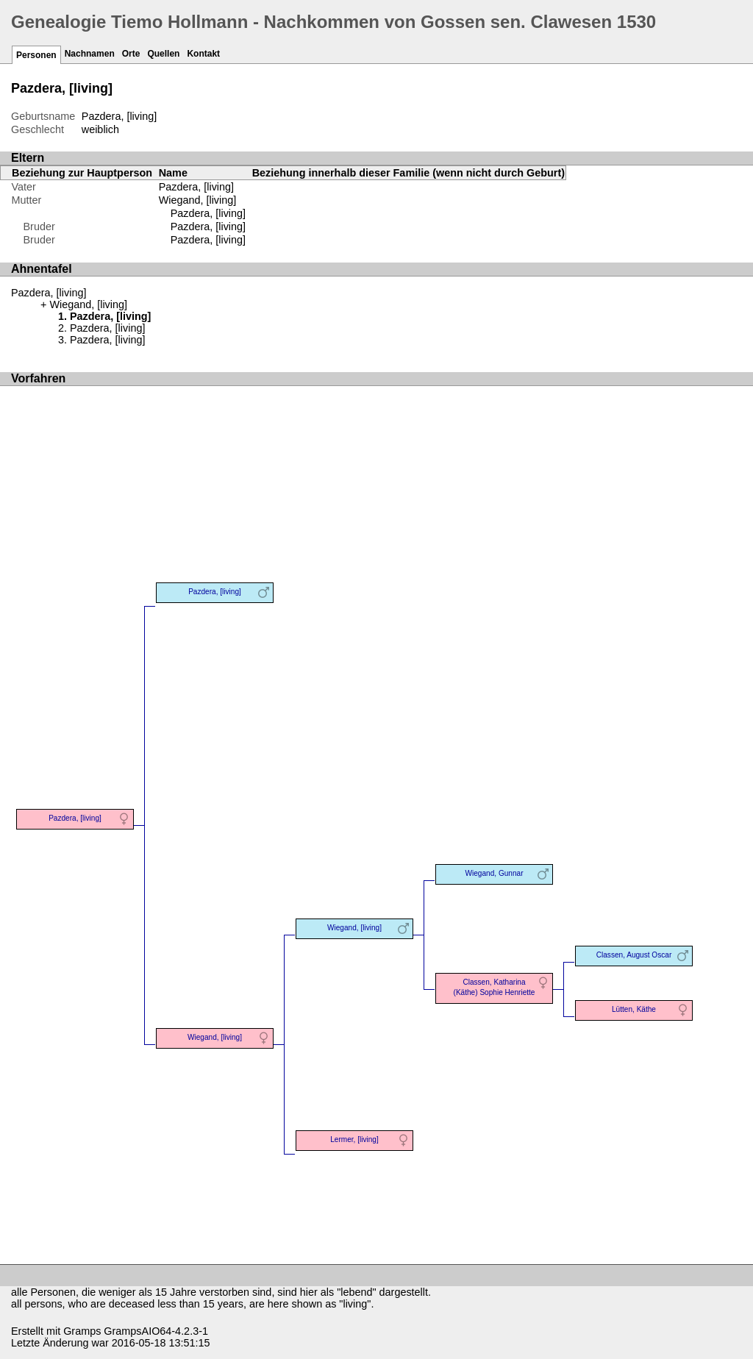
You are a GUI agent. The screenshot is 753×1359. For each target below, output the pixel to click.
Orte (131, 54)
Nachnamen (90, 54)
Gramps (82, 1331)
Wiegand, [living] (198, 200)
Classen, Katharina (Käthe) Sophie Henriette (494, 987)
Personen (36, 55)
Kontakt (203, 54)
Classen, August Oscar (634, 955)
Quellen (163, 54)
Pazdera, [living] (208, 213)
